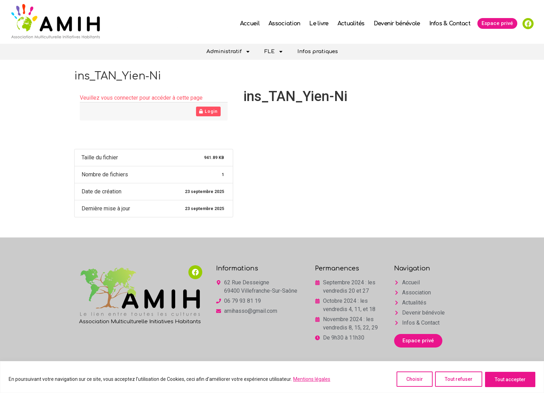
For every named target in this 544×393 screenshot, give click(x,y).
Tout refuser (457, 379)
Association (284, 23)
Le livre (318, 23)
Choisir (412, 379)
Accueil (250, 23)
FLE (273, 51)
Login (208, 111)
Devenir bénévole (397, 23)
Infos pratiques (317, 52)
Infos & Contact (450, 23)
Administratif (228, 51)
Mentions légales (311, 379)
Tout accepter (509, 379)
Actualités (351, 23)
